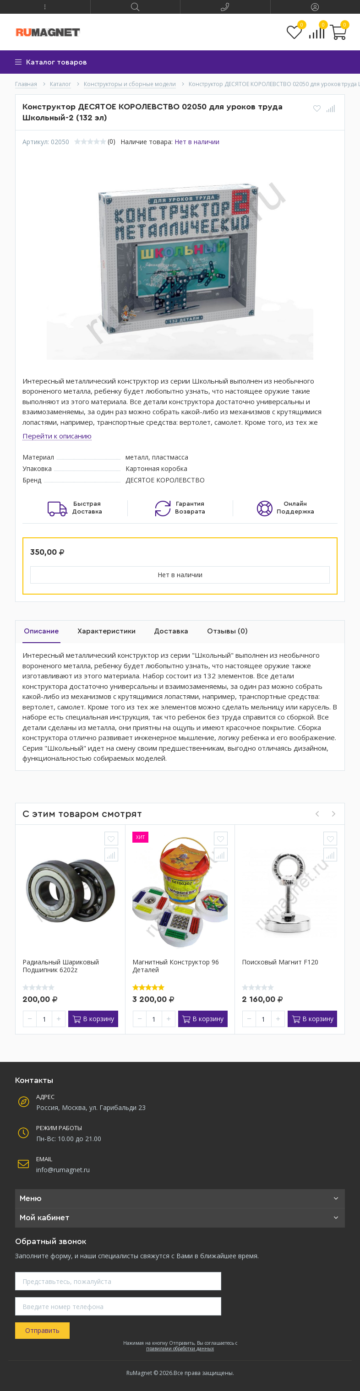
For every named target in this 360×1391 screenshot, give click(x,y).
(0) (111, 141)
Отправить (42, 1330)
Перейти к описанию (57, 435)
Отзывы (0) (216, 631)
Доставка (164, 631)
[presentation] (317, 813)
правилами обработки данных (180, 1347)
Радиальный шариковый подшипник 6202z (60, 966)
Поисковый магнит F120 (280, 962)
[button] (45, 7)
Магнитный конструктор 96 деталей (175, 966)
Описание (39, 631)
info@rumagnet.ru (63, 1169)
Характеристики (102, 631)
